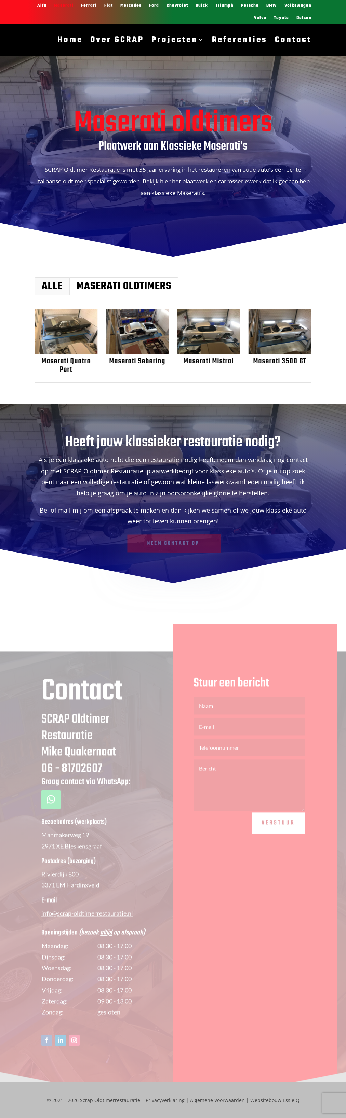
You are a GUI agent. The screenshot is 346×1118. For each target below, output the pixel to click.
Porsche (250, 6)
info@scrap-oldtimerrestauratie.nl (87, 928)
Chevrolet (177, 6)
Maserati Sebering (136, 361)
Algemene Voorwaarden (217, 1100)
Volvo (260, 18)
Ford (154, 6)
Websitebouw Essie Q (275, 1100)
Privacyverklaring (165, 1100)
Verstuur (278, 838)
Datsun (303, 18)
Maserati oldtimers (124, 286)
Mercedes (131, 6)
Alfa (41, 6)
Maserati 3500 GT (279, 361)
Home (70, 40)
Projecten (174, 40)
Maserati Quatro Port (65, 365)
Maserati (64, 6)
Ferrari (89, 6)
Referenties (239, 40)
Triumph (224, 6)
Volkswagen (297, 6)
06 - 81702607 (71, 783)
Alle (52, 286)
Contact (293, 40)
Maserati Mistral (208, 361)
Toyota (281, 18)
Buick (202, 6)
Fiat (108, 6)
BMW (271, 6)
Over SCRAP (117, 40)
